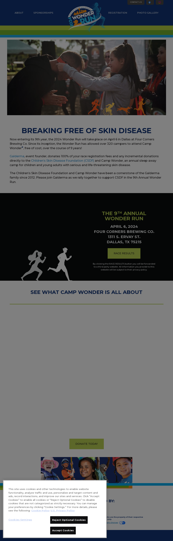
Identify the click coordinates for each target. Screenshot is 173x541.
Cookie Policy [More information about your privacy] (40, 510)
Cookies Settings (20, 519)
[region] (55, 509)
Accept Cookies (63, 530)
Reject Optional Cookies (69, 519)
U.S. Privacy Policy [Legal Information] (63, 510)
